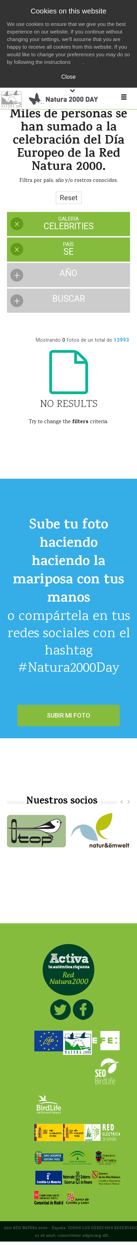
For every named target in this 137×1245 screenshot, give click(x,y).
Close (68, 77)
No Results (68, 404)
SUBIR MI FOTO (68, 715)
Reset (69, 198)
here (77, 62)
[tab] (68, 224)
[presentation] (68, 224)
